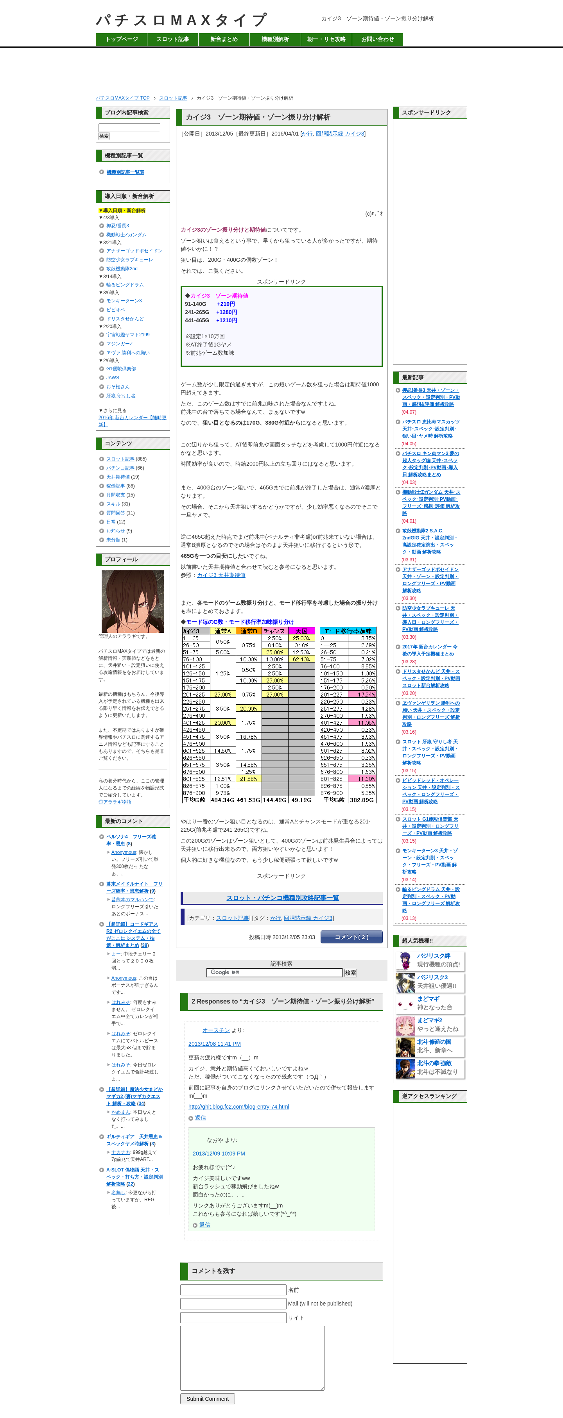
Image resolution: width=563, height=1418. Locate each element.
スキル (113, 504)
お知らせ (115, 531)
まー (116, 954)
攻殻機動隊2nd (122, 268)
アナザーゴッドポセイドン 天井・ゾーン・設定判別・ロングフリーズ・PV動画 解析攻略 (430, 580)
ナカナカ (120, 1152)
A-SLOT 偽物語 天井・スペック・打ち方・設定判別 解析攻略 (134, 1177)
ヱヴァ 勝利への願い (128, 352)
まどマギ (434, 1003)
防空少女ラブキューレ (129, 260)
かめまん (120, 1112)
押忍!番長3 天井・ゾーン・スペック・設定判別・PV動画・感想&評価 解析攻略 (431, 397)
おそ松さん (118, 386)
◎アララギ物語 (115, 802)
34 (141, 1103)
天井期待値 (118, 477)
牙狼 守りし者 (121, 395)
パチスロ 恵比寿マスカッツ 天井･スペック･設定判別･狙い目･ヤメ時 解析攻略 (431, 429)
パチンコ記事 (120, 468)
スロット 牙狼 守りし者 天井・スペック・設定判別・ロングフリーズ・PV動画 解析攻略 (430, 752)
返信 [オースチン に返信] (200, 1117)
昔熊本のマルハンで (132, 899)
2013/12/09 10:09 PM (219, 1153)
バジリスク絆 (438, 960)
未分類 (113, 540)
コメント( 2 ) (352, 937)
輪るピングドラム (125, 285)
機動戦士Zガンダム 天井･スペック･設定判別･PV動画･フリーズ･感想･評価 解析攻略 (431, 502)
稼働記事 (115, 486)
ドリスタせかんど (125, 318)
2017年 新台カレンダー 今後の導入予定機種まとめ (429, 650)
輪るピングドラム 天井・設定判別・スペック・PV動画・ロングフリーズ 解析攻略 (431, 900)
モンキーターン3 (124, 301)
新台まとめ (224, 39)
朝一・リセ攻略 (326, 39)
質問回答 (115, 513)
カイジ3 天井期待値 (221, 575)
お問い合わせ (377, 39)
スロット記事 (172, 39)
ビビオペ (115, 310)
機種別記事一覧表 (125, 172)
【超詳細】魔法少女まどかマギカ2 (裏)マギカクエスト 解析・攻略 (134, 1096)
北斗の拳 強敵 (437, 1067)
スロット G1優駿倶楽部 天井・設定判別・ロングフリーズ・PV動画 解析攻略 (430, 826)
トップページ (121, 39)
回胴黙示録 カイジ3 (340, 133)
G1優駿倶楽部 (121, 368)
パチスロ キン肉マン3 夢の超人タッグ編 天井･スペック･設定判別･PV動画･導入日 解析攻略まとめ (430, 464)
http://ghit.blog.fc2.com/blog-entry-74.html (238, 1107)
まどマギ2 (437, 1024)
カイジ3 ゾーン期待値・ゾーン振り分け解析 (258, 117)
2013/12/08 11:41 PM (214, 1044)
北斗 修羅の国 (434, 1046)
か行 (307, 133)
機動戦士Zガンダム (126, 235)
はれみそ (120, 1002)
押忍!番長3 (117, 226)
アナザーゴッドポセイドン (134, 251)
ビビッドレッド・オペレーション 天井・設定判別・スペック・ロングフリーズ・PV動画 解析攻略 (431, 791)
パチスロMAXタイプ (183, 20)
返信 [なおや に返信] (204, 1225)
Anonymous (123, 852)
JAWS (112, 377)
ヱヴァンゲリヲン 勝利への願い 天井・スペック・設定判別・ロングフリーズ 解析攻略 (431, 713)
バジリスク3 (436, 981)
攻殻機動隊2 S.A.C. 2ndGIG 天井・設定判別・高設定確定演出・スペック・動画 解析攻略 (430, 541)
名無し (118, 1192)
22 (130, 1184)
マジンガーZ (119, 343)
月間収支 (115, 495)
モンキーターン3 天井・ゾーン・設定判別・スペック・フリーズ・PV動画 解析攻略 (430, 861)
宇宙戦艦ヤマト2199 (128, 335)
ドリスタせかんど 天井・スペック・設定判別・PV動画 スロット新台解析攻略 (431, 678)
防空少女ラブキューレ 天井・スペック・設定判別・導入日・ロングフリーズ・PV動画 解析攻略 (430, 618)
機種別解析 (275, 39)
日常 (111, 522)
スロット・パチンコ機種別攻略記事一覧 (282, 898)
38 (144, 945)
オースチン (216, 1030)
